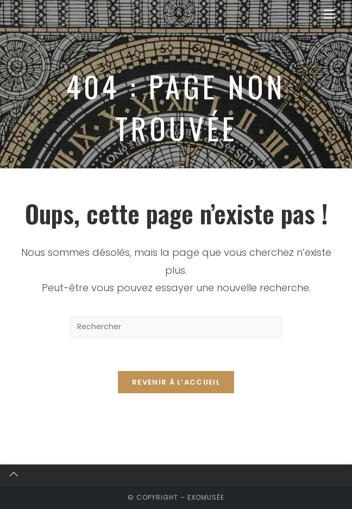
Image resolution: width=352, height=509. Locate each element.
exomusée (205, 497)
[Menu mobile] (329, 14)
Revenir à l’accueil (176, 382)
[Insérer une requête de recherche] (176, 327)
